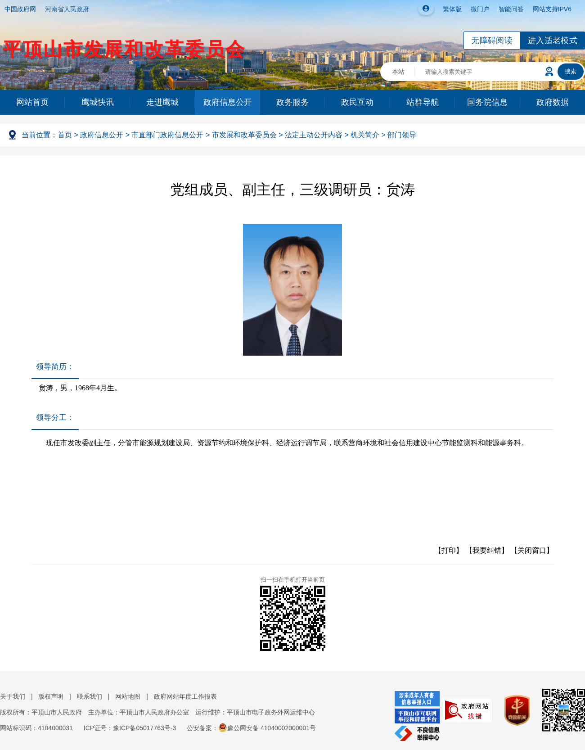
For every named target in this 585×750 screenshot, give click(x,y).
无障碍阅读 (492, 40)
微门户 (480, 9)
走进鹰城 (162, 102)
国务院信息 (487, 102)
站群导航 (422, 102)
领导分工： (55, 417)
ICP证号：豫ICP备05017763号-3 (130, 728)
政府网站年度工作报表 (185, 696)
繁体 (449, 9)
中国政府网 (20, 9)
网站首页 (32, 102)
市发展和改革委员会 (244, 135)
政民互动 (357, 102)
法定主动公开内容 (313, 135)
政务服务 (292, 102)
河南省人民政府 (67, 9)
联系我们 (89, 696)
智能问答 (511, 9)
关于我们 (12, 696)
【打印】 (448, 550)
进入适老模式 (552, 40)
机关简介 (365, 135)
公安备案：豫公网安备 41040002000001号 (251, 728)
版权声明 (50, 696)
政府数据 (552, 102)
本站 (398, 71)
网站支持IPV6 (552, 9)
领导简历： (55, 366)
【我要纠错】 (486, 550)
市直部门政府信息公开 (167, 135)
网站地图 (127, 696)
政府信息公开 (227, 102)
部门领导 (401, 135)
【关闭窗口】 (532, 550)
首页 (65, 135)
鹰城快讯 (97, 102)
